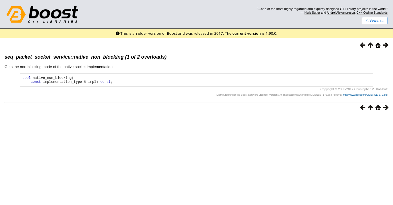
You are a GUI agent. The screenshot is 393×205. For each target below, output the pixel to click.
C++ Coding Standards (372, 12)
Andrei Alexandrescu (341, 12)
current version (246, 33)
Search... (375, 20)
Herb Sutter (312, 12)
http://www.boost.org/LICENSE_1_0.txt (365, 96)
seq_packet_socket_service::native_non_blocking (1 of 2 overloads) (85, 57)
